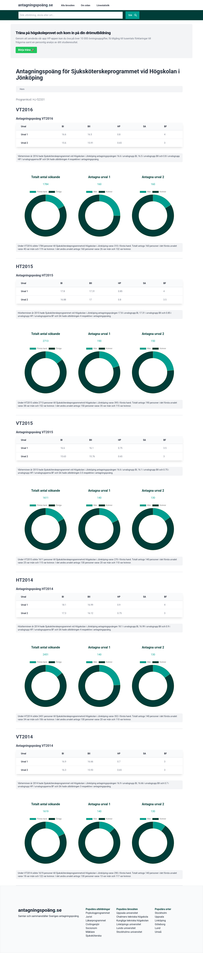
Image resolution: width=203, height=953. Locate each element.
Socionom (91, 928)
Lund (157, 928)
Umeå (158, 931)
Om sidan (85, 5)
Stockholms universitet (129, 931)
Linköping (160, 920)
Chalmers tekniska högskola (132, 916)
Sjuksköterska (94, 935)
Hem (22, 89)
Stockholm (161, 912)
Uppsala (159, 916)
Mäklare (90, 931)
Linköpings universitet (128, 924)
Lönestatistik (103, 5)
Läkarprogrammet (96, 920)
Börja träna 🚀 (26, 49)
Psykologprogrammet (98, 912)
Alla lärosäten (68, 5)
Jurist (89, 916)
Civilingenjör (92, 924)
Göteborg (160, 924)
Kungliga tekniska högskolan (132, 920)
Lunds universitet (125, 928)
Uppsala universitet (127, 912)
